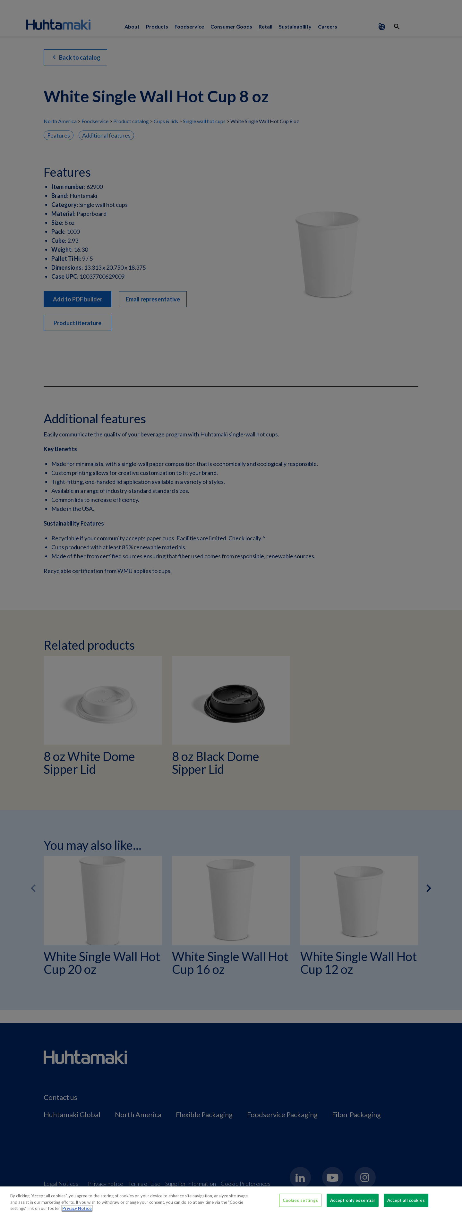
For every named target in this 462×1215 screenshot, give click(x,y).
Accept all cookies (406, 1200)
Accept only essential (352, 1200)
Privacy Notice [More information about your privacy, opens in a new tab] (77, 1209)
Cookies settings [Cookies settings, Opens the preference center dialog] (300, 1200)
